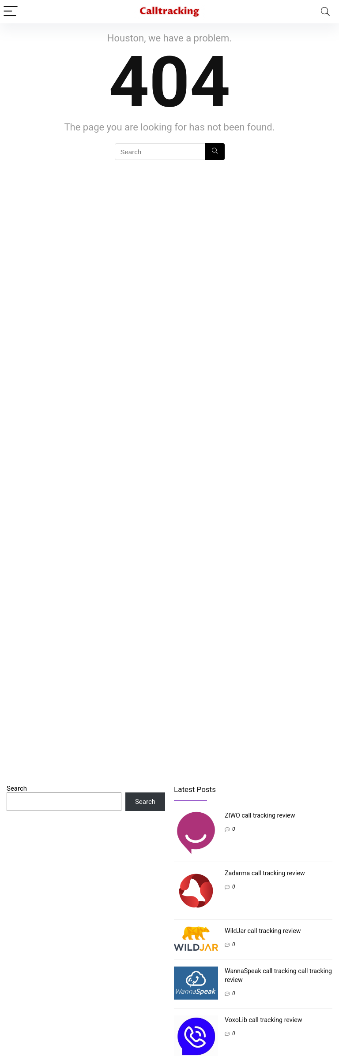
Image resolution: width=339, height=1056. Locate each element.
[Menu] (10, 11)
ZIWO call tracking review (260, 815)
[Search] (325, 11)
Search (17, 788)
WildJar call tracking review (263, 930)
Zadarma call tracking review (265, 873)
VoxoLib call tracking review (263, 1019)
